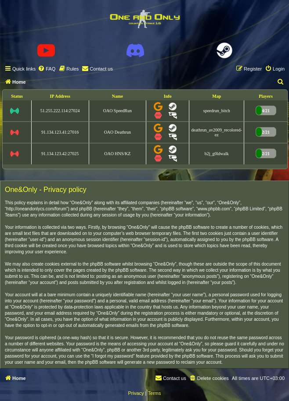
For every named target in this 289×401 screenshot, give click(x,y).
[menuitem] (46, 69)
